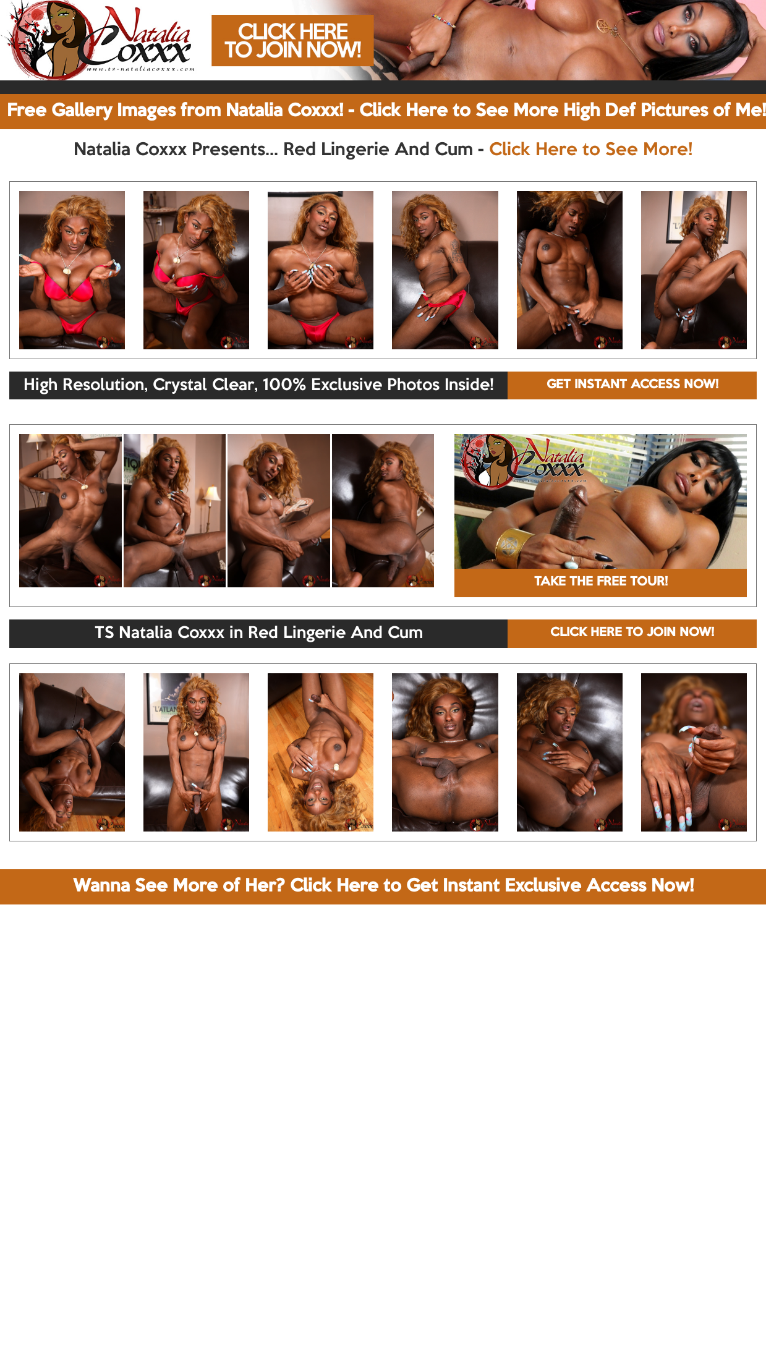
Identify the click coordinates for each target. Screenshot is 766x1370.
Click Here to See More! (590, 150)
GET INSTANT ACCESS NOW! (632, 385)
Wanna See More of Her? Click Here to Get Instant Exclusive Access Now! (383, 887)
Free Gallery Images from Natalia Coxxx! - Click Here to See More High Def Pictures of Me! (386, 111)
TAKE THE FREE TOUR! (601, 582)
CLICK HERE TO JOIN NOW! (632, 633)
